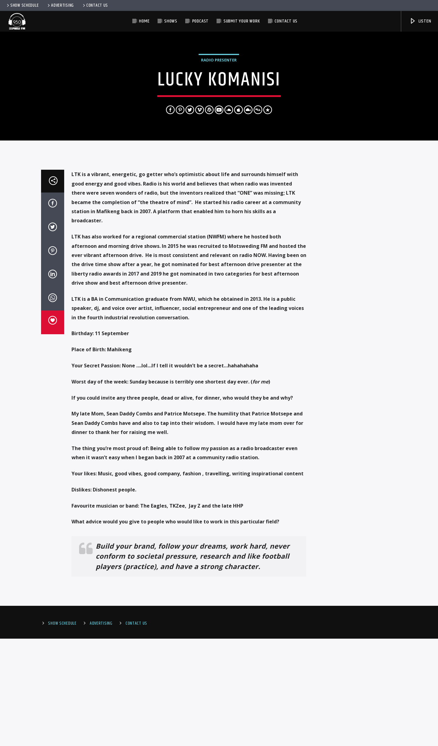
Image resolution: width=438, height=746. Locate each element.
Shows (170, 21)
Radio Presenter (219, 113)
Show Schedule (22, 5)
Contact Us (95, 5)
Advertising (60, 5)
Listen (420, 21)
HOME (144, 21)
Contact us (286, 21)
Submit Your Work (242, 21)
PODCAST (200, 21)
